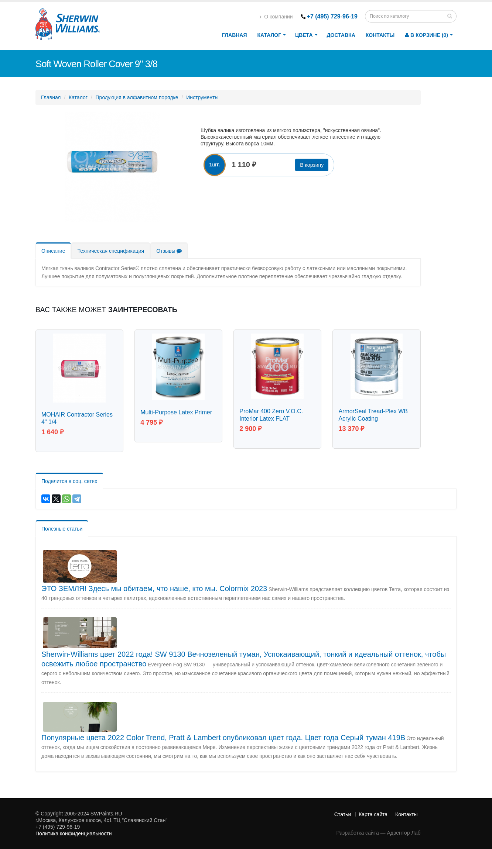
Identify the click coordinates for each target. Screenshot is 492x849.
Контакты (380, 35)
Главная (234, 35)
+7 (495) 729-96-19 (332, 16)
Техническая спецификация (110, 251)
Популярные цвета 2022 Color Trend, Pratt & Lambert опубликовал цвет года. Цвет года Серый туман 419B (223, 737)
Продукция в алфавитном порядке (137, 97)
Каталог (269, 35)
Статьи (342, 814)
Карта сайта (373, 814)
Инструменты (202, 97)
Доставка (341, 35)
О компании (276, 17)
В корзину (312, 165)
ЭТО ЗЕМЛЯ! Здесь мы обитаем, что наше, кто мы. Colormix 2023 (154, 588)
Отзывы (169, 251)
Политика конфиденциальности (73, 833)
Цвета (303, 35)
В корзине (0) (426, 35)
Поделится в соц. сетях (69, 480)
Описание (53, 251)
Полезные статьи (61, 528)
